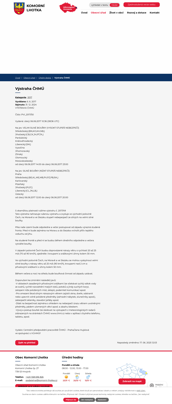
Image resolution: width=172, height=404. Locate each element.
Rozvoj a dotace (136, 12)
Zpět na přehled (26, 342)
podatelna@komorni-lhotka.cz (41, 380)
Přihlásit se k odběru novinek (34, 386)
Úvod (84, 12)
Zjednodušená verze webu (141, 4)
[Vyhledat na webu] (104, 5)
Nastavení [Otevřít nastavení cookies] (102, 400)
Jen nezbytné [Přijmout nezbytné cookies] (87, 400)
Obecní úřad (98, 12)
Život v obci (116, 12)
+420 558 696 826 (35, 377)
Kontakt (155, 12)
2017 (29, 97)
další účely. (141, 391)
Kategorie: (20, 97)
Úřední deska (45, 78)
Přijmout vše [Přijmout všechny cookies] (70, 400)
